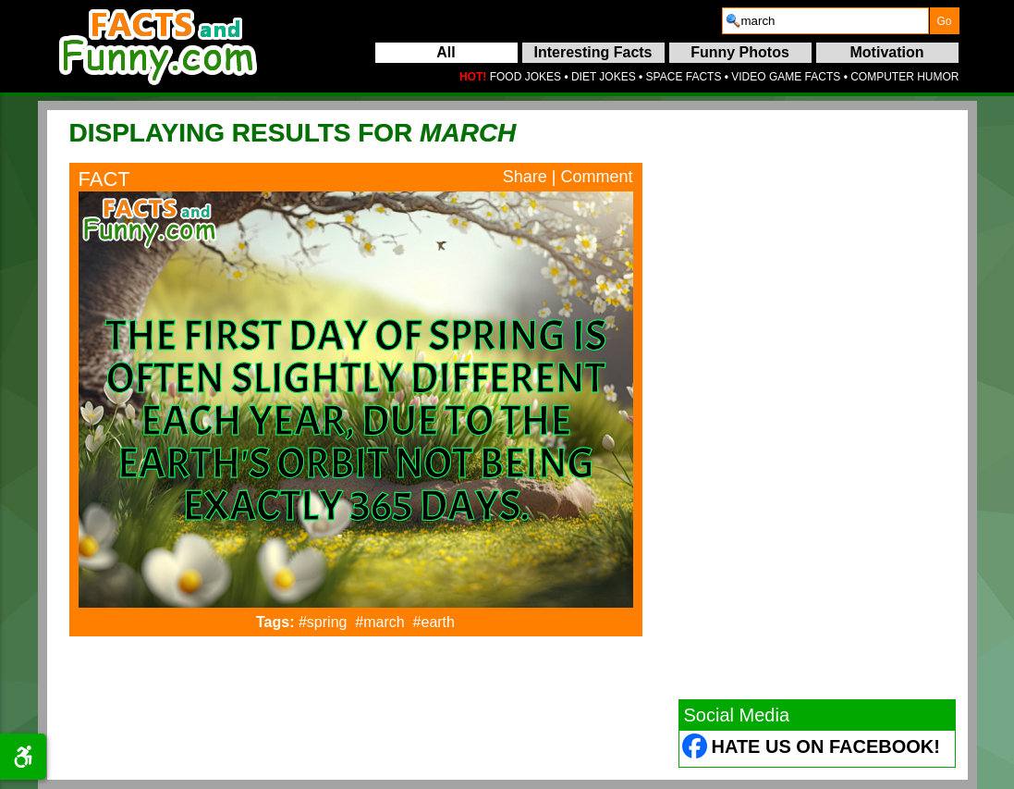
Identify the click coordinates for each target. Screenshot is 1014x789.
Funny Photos (739, 52)
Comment (596, 176)
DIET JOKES (603, 76)
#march (379, 622)
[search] (825, 20)
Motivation (887, 52)
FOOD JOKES (525, 76)
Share (525, 176)
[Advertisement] (817, 404)
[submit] (944, 20)
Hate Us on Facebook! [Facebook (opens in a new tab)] (826, 746)
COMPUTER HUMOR (904, 76)
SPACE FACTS (684, 76)
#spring (323, 622)
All (445, 52)
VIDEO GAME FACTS (785, 76)
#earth (434, 622)
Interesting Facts (592, 52)
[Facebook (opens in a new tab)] (695, 749)
